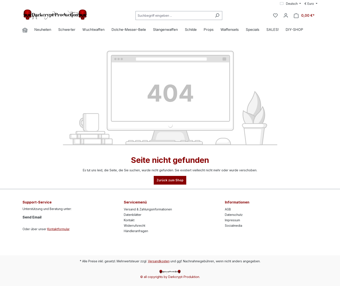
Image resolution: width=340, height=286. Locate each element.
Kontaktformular (58, 229)
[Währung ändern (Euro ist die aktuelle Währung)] (310, 3)
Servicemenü (135, 202)
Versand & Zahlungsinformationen (148, 209)
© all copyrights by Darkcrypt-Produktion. (170, 277)
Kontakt (129, 220)
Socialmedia (233, 225)
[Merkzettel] (275, 15)
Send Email (32, 217)
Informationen (237, 202)
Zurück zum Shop (170, 180)
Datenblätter (132, 215)
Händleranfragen (136, 231)
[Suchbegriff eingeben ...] (174, 15)
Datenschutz (234, 215)
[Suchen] (217, 15)
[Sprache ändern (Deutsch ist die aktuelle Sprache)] (290, 3)
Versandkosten (159, 261)
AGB (228, 209)
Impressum (232, 220)
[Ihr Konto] (286, 15)
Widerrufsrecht (134, 225)
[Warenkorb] (304, 15)
